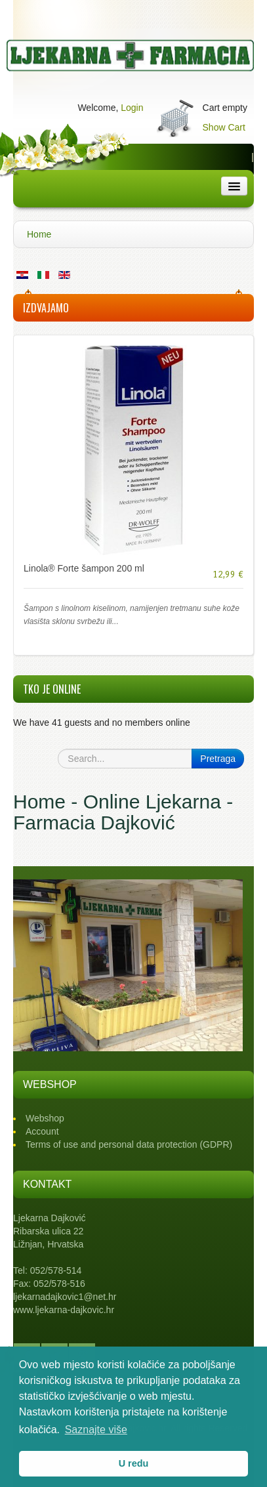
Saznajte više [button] (96, 1429)
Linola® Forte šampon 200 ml (84, 568)
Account (42, 1131)
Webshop (45, 1118)
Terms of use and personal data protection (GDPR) (129, 1144)
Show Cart (224, 127)
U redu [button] (134, 1463)
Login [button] (132, 107)
